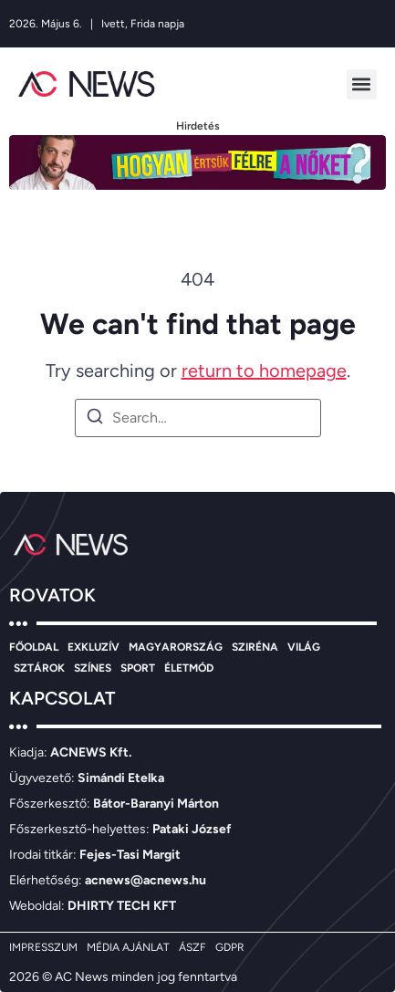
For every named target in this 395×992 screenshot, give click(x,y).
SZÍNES (92, 668)
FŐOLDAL (33, 647)
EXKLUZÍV (94, 647)
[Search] (95, 419)
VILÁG (303, 647)
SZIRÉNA (255, 647)
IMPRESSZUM (43, 947)
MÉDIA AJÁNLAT (128, 947)
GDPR (229, 947)
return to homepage (264, 370)
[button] (362, 84)
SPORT (137, 668)
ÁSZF (192, 947)
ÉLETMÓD (188, 668)
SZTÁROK (39, 668)
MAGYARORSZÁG (176, 647)
